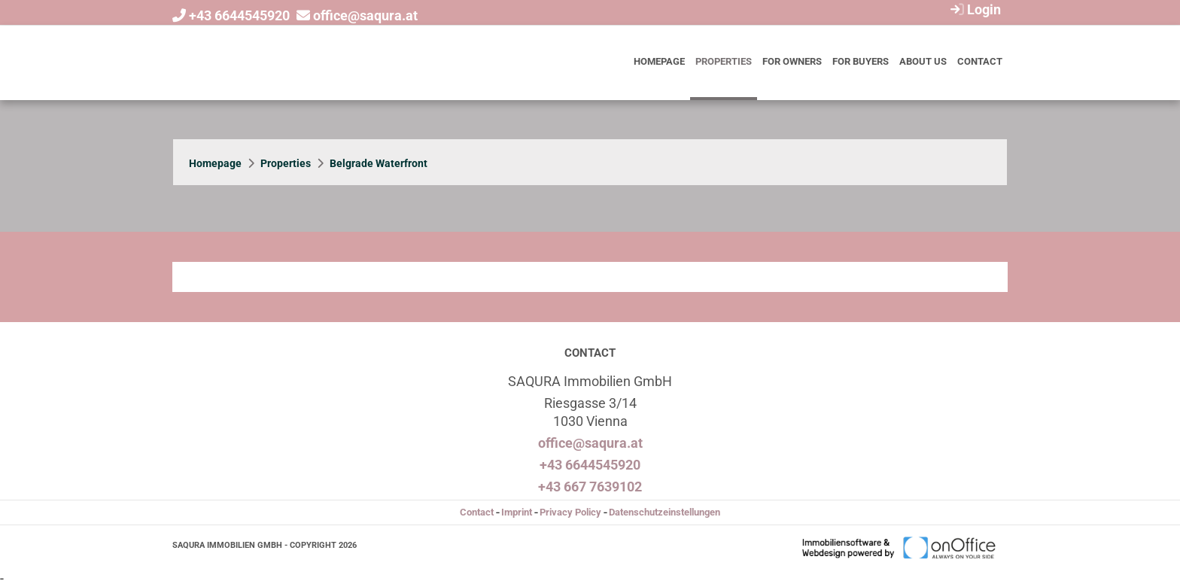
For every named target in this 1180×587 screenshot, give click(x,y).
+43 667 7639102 (590, 486)
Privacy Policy (570, 512)
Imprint (516, 512)
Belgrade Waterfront (378, 163)
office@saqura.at (365, 15)
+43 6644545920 (239, 15)
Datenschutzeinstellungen (664, 512)
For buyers (860, 61)
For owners (792, 61)
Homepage (659, 61)
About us (923, 61)
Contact (979, 61)
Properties (723, 61)
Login (974, 9)
